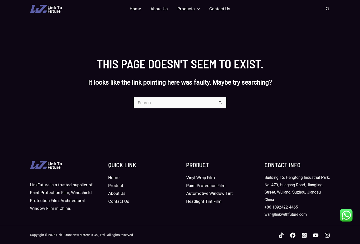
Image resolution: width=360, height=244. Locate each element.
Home (114, 177)
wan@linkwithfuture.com (285, 214)
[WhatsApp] (304, 235)
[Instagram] (327, 235)
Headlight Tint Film (204, 201)
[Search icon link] (328, 9)
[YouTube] (315, 235)
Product (115, 185)
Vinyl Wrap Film (200, 177)
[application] (196, 8)
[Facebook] (293, 235)
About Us (117, 193)
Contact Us (118, 201)
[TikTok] (281, 235)
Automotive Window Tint (209, 193)
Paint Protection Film (206, 185)
